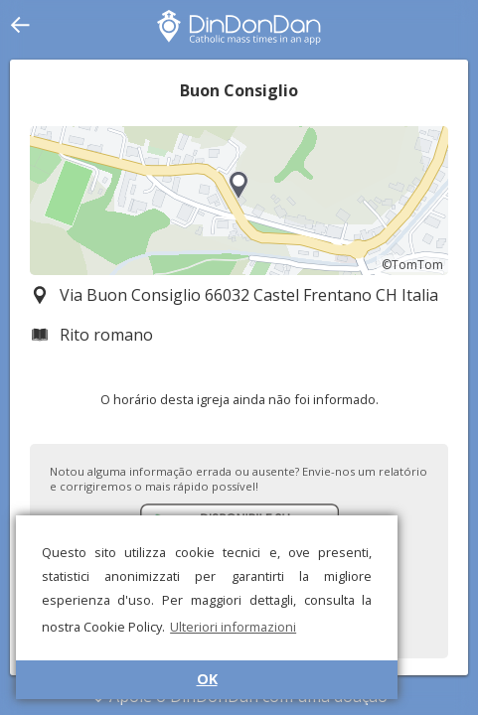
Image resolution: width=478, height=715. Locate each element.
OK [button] (207, 678)
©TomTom (412, 264)
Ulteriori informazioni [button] (233, 627)
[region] (239, 200)
